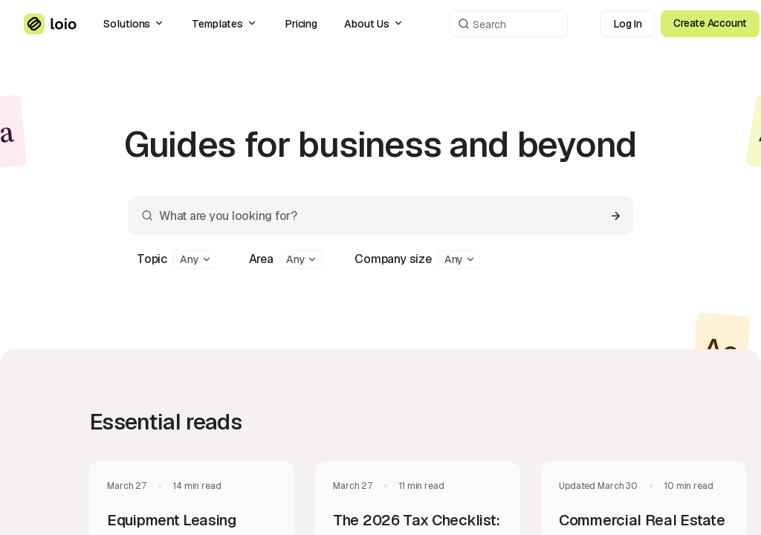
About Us (374, 23)
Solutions (134, 23)
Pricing (301, 23)
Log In (628, 23)
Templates (224, 23)
